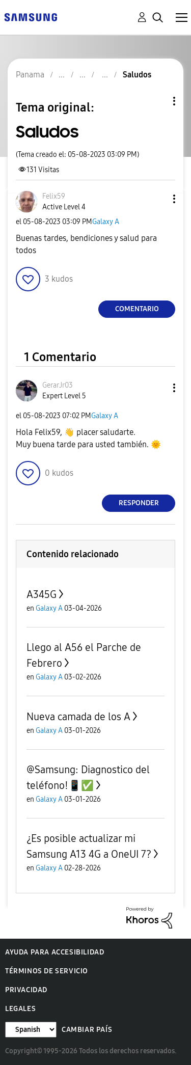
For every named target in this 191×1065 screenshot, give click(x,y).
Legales (20, 1008)
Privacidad (26, 990)
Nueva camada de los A (78, 717)
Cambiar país (87, 1029)
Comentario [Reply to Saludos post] (137, 309)
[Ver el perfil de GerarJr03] (57, 385)
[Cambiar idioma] (31, 1029)
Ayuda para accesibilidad (54, 952)
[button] (157, 199)
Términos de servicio (46, 971)
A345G (41, 594)
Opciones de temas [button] (157, 101)
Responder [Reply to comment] (139, 503)
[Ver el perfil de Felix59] (53, 196)
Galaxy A (105, 221)
